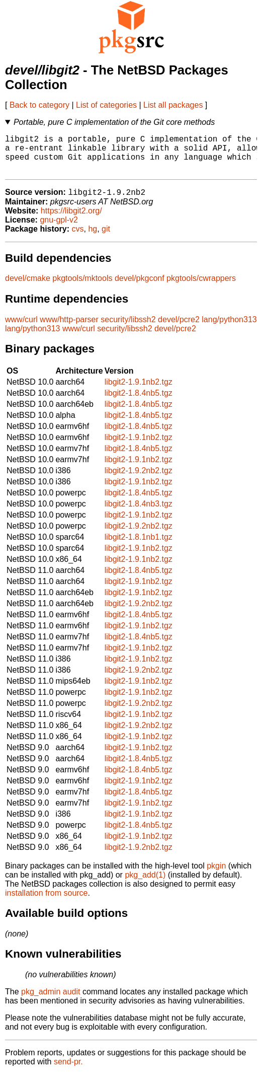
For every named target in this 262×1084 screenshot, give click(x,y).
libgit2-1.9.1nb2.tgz (138, 391)
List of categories (106, 105)
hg (92, 238)
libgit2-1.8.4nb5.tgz (138, 402)
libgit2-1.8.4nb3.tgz (138, 513)
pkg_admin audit (50, 1001)
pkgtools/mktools (82, 287)
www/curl (21, 329)
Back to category (39, 105)
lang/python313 (229, 329)
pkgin (216, 875)
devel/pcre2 (179, 329)
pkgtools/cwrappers (201, 287)
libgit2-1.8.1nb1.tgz (138, 546)
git (106, 238)
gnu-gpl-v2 (59, 229)
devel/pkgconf (139, 287)
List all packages (173, 105)
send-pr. (68, 1071)
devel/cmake (27, 287)
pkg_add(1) (145, 884)
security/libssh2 (128, 329)
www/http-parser (69, 329)
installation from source (46, 902)
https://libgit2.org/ (71, 220)
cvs (78, 238)
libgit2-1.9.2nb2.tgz (138, 480)
